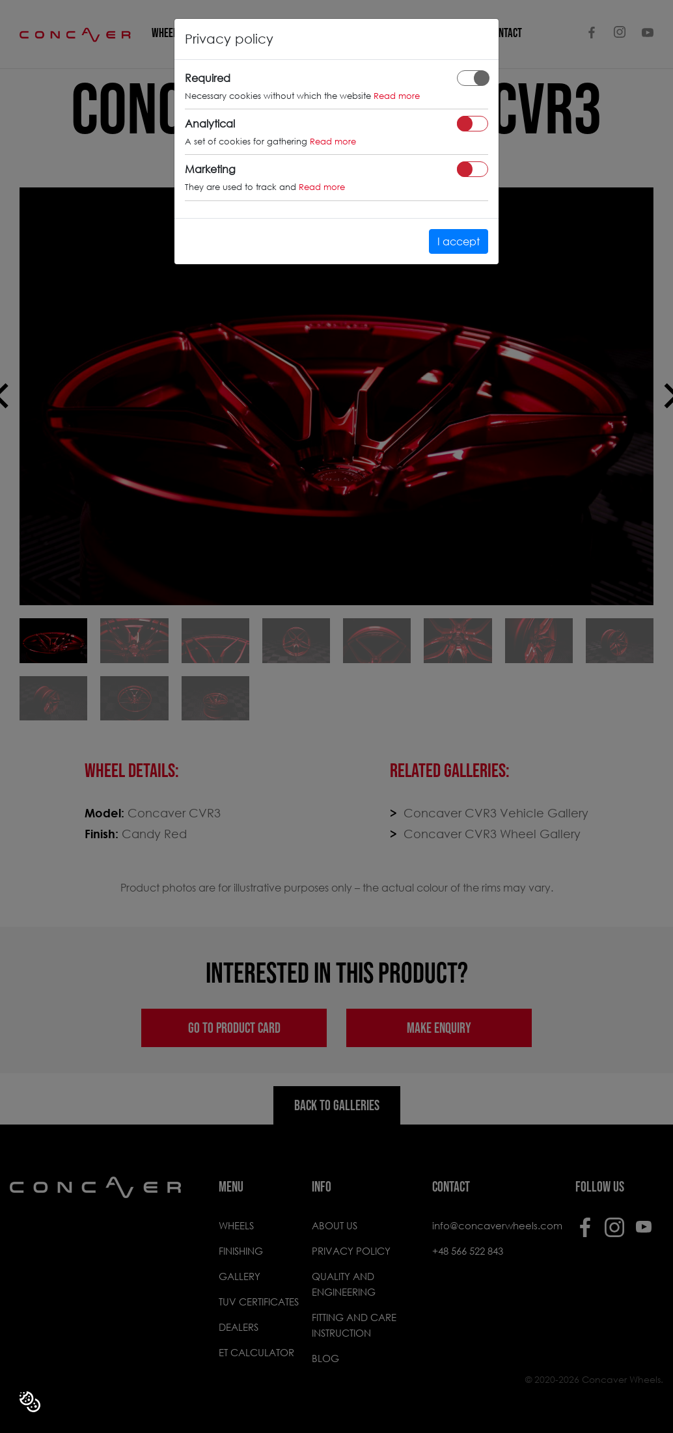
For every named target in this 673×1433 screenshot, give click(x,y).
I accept (458, 241)
